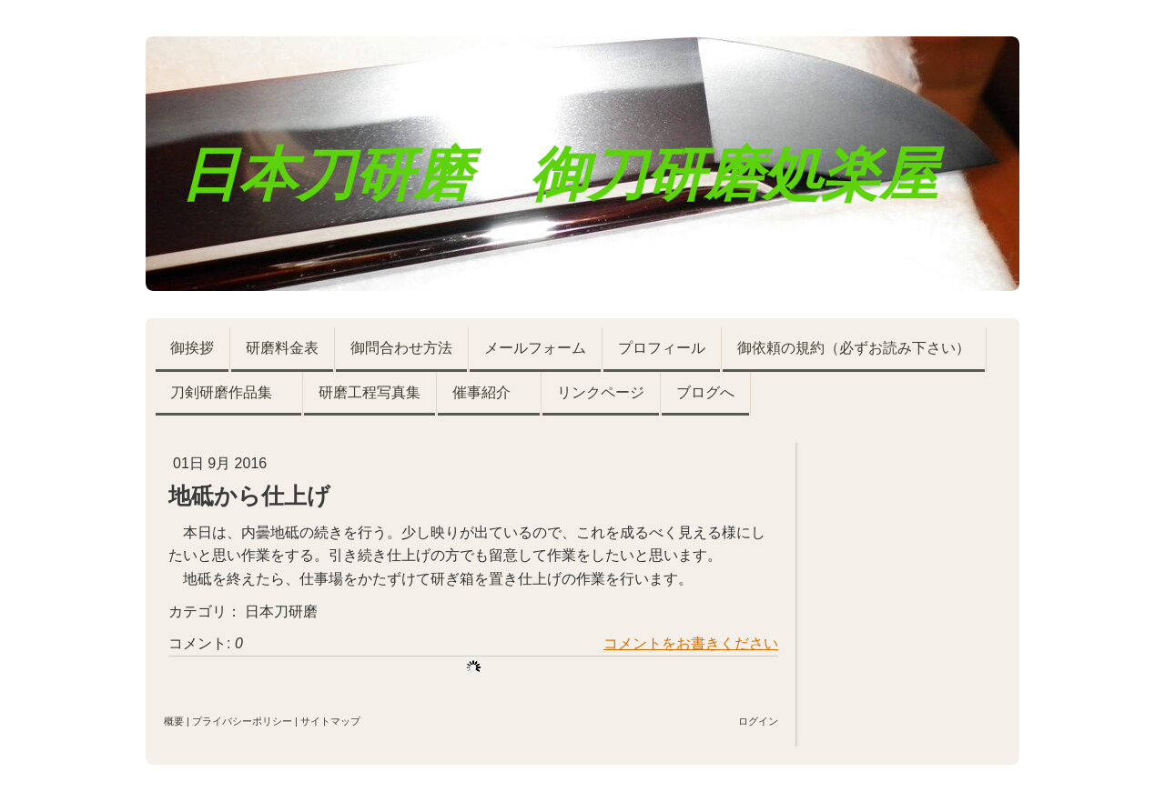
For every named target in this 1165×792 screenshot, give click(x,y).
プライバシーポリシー (242, 721)
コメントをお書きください (690, 643)
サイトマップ (330, 721)
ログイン (758, 721)
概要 (174, 721)
